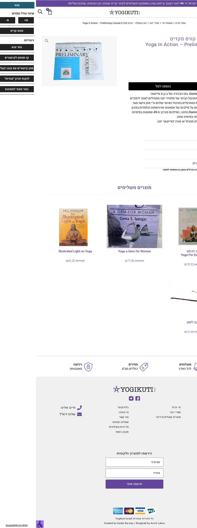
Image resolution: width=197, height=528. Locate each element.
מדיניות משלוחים (174, 154)
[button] (149, 136)
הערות (181, 145)
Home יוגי (131, 23)
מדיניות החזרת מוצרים (171, 163)
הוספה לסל (139, 86)
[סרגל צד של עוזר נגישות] (4, 524)
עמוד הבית (144, 23)
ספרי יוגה (118, 23)
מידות (181, 136)
